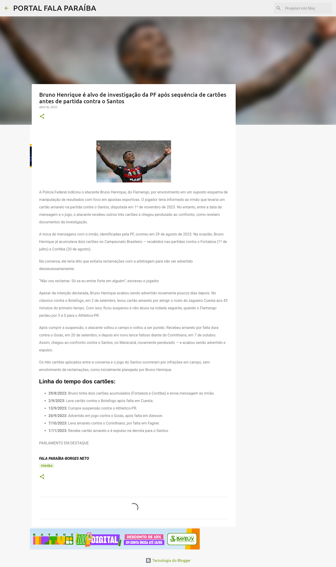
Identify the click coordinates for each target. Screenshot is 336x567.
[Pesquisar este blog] (307, 8)
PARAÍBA (46, 465)
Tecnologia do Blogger (168, 560)
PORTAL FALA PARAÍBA (54, 8)
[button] (42, 117)
